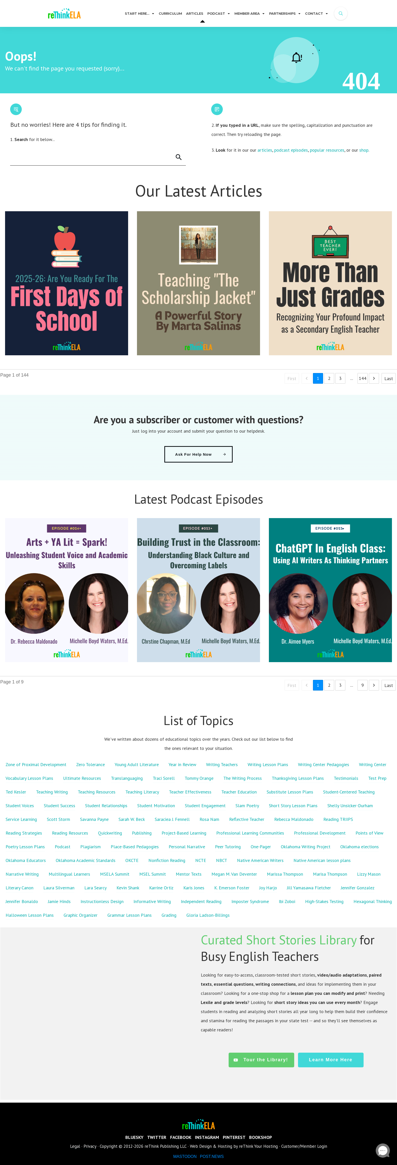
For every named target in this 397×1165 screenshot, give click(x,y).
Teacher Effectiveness (190, 792)
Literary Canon (19, 888)
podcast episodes (291, 150)
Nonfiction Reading (166, 860)
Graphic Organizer (80, 915)
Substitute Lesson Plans (290, 792)
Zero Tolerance (90, 764)
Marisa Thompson (330, 874)
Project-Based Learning (184, 833)
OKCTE (131, 860)
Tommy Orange (199, 778)
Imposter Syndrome (250, 901)
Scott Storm (58, 819)
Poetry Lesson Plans (25, 847)
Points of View (369, 833)
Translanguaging (127, 778)
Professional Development (320, 833)
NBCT (221, 860)
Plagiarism (90, 847)
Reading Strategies (24, 833)
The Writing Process (242, 778)
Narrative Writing (22, 874)
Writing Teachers (222, 764)
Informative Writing (152, 901)
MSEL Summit (152, 874)
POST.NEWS (212, 1156)
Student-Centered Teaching (349, 792)
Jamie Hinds (59, 901)
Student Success (59, 805)
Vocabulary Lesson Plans (29, 778)
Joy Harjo (268, 888)
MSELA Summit (114, 874)
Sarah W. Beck (131, 819)
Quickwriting (110, 833)
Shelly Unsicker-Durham (350, 805)
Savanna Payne (94, 819)
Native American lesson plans (322, 860)
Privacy (90, 1146)
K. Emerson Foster (231, 888)
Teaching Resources (96, 792)
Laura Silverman (58, 888)
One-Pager (261, 847)
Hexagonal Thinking (372, 901)
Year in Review (182, 764)
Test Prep (377, 778)
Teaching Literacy (142, 792)
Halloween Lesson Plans (30, 915)
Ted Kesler (16, 792)
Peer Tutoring (228, 847)
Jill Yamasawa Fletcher (309, 888)
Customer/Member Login (304, 1146)
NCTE (200, 860)
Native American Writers (260, 860)
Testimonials (346, 778)
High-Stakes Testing (324, 901)
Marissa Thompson (285, 874)
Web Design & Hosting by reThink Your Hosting (234, 1146)
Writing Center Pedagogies (323, 764)
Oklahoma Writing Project (305, 847)
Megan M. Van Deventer (234, 874)
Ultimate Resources (82, 778)
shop (363, 150)
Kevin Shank (127, 888)
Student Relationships (106, 805)
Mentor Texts (189, 874)
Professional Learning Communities (250, 833)
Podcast (62, 847)
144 (362, 378)
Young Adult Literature (137, 764)
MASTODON (184, 1156)
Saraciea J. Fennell (172, 819)
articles (264, 150)
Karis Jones (193, 888)
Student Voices (20, 805)
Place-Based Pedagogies (135, 847)
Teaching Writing (52, 792)
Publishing (142, 833)
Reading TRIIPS (338, 819)
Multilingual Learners (69, 874)
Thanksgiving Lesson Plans (298, 778)
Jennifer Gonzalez (357, 888)
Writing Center (372, 764)
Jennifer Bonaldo (22, 901)
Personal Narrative (187, 847)
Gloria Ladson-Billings (208, 915)
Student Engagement (205, 805)
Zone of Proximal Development (36, 764)
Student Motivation (156, 805)
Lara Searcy (95, 888)
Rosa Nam (209, 819)
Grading (169, 915)
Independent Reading (201, 901)
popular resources (327, 150)
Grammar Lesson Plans (129, 915)
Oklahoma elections (359, 847)
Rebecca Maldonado (293, 819)
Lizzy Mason (369, 874)
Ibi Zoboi (287, 901)
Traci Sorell (164, 778)
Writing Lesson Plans (268, 764)
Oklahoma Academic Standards (85, 860)
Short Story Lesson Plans (293, 805)
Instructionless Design (102, 901)
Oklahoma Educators (26, 860)
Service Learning (21, 819)
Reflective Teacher (246, 819)
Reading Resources (70, 833)
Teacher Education (239, 792)
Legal (75, 1146)
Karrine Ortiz (161, 888)
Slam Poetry (247, 805)
